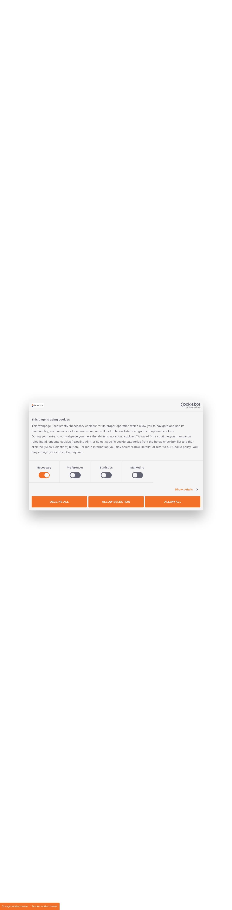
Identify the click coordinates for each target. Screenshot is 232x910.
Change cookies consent (15, 906)
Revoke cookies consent (45, 906)
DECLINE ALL (59, 501)
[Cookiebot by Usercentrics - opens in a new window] (183, 405)
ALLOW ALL (172, 501)
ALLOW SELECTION (116, 501)
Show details (184, 489)
